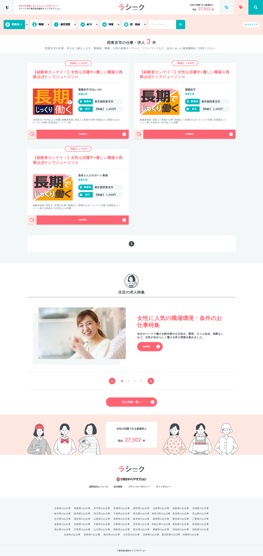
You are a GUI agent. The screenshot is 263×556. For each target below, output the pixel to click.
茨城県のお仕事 (200, 508)
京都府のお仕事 (82, 524)
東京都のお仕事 (141, 513)
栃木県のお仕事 (62, 513)
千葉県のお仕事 (121, 513)
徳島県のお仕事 (121, 529)
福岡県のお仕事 (200, 529)
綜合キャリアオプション (131, 479)
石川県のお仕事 (62, 519)
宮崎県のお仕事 (151, 534)
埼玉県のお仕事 (102, 513)
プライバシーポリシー (139, 486)
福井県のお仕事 (82, 519)
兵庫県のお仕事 (121, 524)
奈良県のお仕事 (141, 524)
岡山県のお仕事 (62, 529)
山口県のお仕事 (102, 529)
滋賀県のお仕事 (62, 524)
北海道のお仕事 (62, 508)
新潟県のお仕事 (181, 513)
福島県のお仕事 (181, 508)
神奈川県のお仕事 (161, 513)
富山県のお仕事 (200, 513)
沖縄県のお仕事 (190, 534)
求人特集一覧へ (138, 402)
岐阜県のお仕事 (141, 519)
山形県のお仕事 (161, 508)
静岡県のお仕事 (161, 519)
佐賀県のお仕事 (72, 534)
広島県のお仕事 (82, 529)
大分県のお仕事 (131, 534)
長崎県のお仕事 (92, 534)
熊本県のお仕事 (112, 534)
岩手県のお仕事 (102, 508)
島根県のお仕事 (200, 524)
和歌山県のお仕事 (161, 524)
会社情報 (118, 486)
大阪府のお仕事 (102, 524)
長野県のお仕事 (121, 519)
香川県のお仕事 (141, 529)
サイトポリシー (163, 486)
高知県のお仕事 (181, 529)
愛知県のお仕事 (181, 519)
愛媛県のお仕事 (161, 529)
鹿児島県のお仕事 (171, 534)
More (102, 134)
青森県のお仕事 (82, 508)
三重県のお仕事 (200, 519)
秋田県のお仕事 (141, 508)
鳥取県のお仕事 (181, 524)
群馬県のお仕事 (82, 513)
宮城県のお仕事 (121, 508)
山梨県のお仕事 (102, 519)
